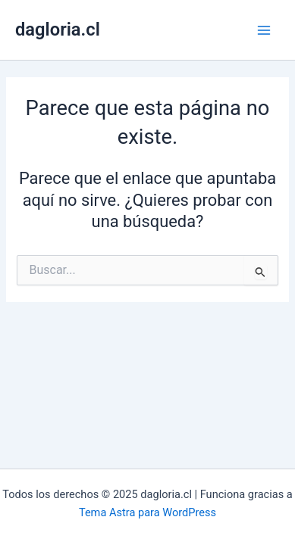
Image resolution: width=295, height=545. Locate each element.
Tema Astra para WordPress (147, 512)
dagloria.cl (57, 29)
